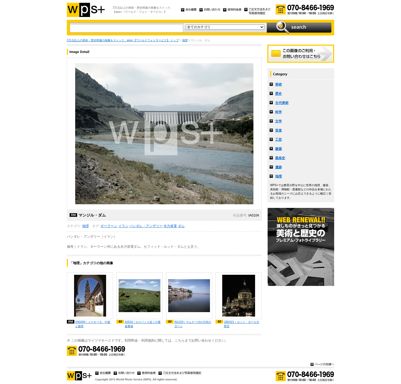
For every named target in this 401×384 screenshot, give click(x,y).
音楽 (278, 130)
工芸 (278, 140)
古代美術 (281, 103)
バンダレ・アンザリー (146, 226)
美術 (278, 84)
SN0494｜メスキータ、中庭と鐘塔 (92, 324)
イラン (123, 226)
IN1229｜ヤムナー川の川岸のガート (192, 324)
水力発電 (170, 226)
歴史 (278, 94)
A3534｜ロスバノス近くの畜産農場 (143, 324)
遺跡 (278, 167)
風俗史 (280, 158)
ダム (181, 226)
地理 (185, 40)
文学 (278, 121)
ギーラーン (109, 226)
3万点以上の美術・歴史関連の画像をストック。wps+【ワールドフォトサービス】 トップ (123, 40)
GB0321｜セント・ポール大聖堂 (241, 324)
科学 (278, 112)
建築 (278, 149)
